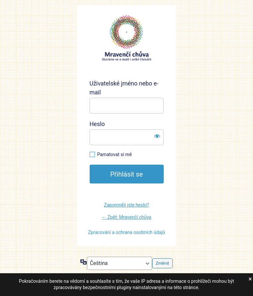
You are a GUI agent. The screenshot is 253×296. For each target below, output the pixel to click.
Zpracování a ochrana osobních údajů (126, 232)
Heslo (97, 123)
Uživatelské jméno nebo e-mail (124, 88)
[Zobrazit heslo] (157, 136)
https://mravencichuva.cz (126, 38)
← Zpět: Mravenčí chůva (126, 217)
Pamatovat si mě (114, 154)
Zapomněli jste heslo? (126, 205)
